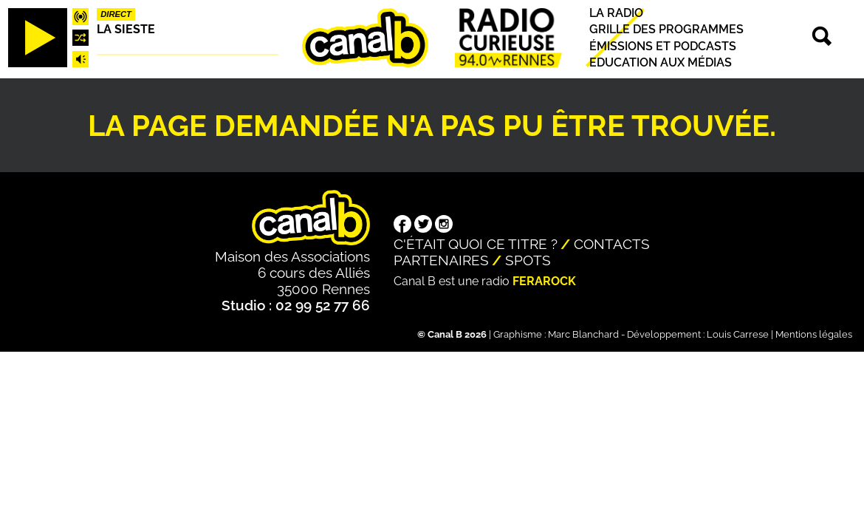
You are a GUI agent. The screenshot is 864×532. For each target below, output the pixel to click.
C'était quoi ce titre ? (476, 244)
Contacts (612, 244)
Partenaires (441, 260)
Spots (528, 260)
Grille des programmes (666, 30)
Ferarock (544, 281)
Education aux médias (660, 62)
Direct (115, 14)
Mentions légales (813, 334)
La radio (616, 13)
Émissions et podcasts (662, 46)
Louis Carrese (738, 334)
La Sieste (126, 29)
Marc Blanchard (583, 334)
